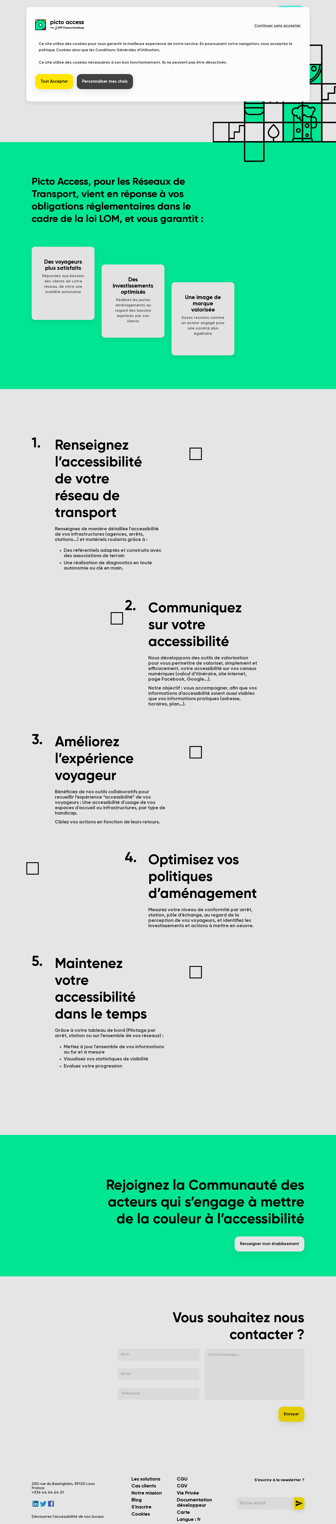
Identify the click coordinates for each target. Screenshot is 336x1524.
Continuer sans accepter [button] (277, 26)
